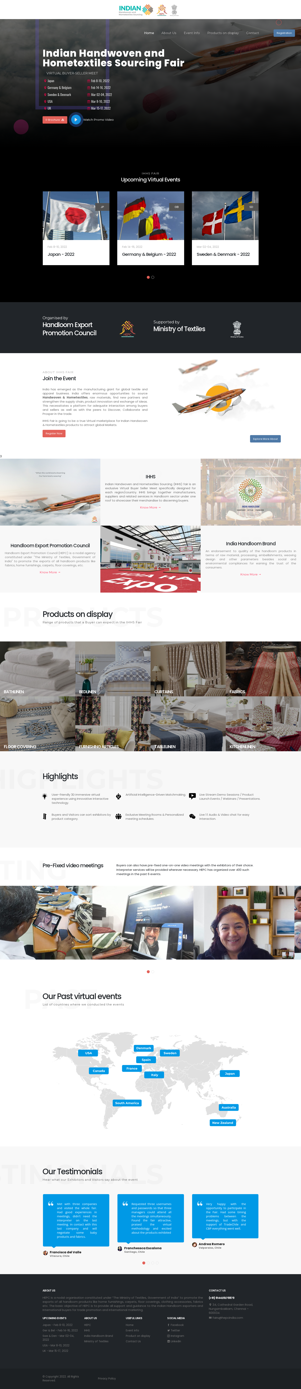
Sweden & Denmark (57, 94)
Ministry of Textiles (96, 1341)
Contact (252, 33)
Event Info (192, 33)
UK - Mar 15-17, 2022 (55, 1351)
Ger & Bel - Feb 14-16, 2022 (60, 1330)
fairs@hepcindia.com (226, 1318)
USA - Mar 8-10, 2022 (56, 1345)
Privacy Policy (107, 1378)
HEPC (87, 1325)
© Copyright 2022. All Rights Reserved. (61, 1378)
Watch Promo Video (92, 119)
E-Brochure (55, 119)
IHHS (87, 1330)
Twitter (173, 1330)
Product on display (138, 1336)
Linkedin (174, 1341)
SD (251, 207)
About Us (168, 33)
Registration (284, 33)
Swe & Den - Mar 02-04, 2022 (58, 1338)
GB (177, 207)
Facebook (175, 1325)
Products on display (223, 33)
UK (47, 108)
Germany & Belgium (58, 87)
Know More (150, 507)
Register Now (54, 433)
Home (149, 33)
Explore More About (265, 439)
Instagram (175, 1336)
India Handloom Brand (98, 1336)
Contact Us (133, 1341)
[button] (148, 277)
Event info (132, 1330)
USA (48, 101)
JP (102, 207)
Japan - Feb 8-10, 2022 (58, 1325)
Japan (49, 80)
